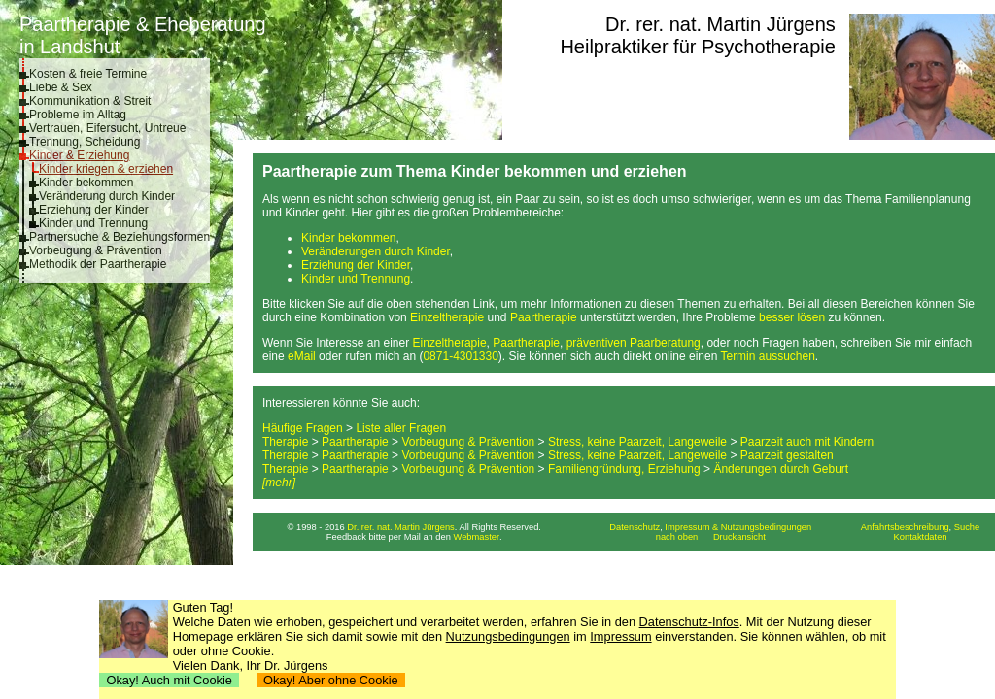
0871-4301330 (460, 356)
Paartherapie (543, 317)
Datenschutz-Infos (689, 622)
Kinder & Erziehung (79, 155)
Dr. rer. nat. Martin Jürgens (720, 24)
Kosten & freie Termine (88, 74)
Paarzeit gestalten (787, 455)
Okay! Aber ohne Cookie (331, 680)
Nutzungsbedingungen (508, 636)
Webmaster (477, 537)
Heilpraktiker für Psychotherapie (697, 46)
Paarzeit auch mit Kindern (807, 442)
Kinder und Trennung (93, 223)
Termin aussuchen (767, 356)
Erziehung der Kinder (94, 209)
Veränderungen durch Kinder (375, 251)
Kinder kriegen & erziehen (106, 169)
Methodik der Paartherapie (97, 264)
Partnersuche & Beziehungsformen (119, 237)
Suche (966, 527)
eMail (302, 356)
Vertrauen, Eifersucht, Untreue (107, 128)
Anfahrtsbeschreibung (905, 527)
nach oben (677, 537)
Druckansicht (739, 537)
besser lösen (792, 317)
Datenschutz (634, 527)
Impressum (620, 636)
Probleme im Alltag (77, 114)
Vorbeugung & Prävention (95, 250)
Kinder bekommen (86, 182)
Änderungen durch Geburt (780, 469)
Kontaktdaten (920, 537)
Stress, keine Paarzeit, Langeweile (637, 442)
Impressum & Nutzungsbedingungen (738, 527)
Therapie (285, 442)
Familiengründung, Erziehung (624, 469)
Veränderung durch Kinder (107, 196)
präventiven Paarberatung (633, 343)
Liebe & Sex (60, 87)
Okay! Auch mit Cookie (169, 680)
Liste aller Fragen (401, 428)
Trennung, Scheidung (84, 142)
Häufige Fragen (302, 428)
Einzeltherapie (447, 317)
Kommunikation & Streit (90, 101)
